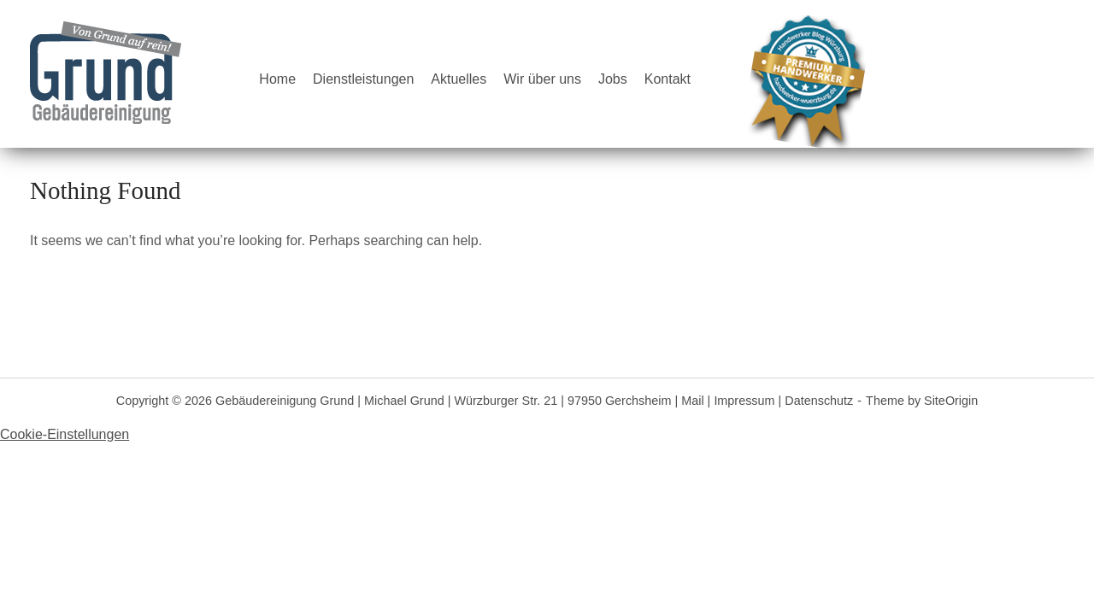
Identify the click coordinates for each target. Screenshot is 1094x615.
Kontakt (667, 79)
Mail (692, 400)
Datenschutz (819, 400)
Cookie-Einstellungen (64, 434)
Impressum (744, 400)
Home (277, 79)
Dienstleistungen (363, 79)
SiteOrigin (951, 400)
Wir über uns (542, 79)
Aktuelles (458, 79)
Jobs (612, 79)
